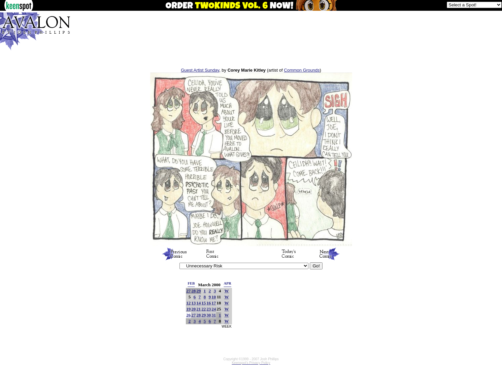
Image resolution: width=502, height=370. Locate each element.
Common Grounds (302, 70)
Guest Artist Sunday (200, 70)
